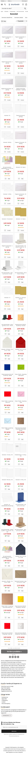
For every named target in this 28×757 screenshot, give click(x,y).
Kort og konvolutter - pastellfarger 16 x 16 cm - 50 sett (7, 557)
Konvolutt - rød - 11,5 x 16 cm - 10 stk (20, 350)
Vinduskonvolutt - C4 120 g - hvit (21, 455)
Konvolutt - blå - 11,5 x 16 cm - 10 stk (20, 557)
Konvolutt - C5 (7, 297)
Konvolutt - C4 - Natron (20, 219)
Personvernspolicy (6, 703)
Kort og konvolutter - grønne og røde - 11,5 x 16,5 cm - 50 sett (7, 530)
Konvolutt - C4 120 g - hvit (7, 454)
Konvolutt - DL (7, 115)
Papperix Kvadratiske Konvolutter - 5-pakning (21, 89)
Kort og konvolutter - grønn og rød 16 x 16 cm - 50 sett (7, 325)
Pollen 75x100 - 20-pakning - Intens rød (7, 402)
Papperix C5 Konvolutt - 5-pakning (20, 62)
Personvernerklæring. (14, 736)
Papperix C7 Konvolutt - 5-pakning (7, 37)
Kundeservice (5, 697)
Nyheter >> (3, 1)
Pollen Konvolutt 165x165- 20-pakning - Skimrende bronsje (20, 429)
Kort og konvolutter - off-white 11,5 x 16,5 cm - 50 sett (21, 247)
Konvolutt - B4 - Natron (20, 167)
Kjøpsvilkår (4, 699)
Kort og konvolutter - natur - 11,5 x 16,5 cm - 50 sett (21, 530)
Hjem (2, 11)
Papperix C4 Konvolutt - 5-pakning (7, 246)
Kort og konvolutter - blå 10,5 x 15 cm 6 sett (21, 505)
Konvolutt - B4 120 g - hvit (7, 479)
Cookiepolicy (5, 700)
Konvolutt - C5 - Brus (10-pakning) (21, 298)
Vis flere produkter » (14, 651)
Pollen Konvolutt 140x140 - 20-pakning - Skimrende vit (20, 633)
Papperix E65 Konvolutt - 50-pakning (7, 89)
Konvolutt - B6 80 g (7, 142)
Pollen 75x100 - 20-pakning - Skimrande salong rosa (7, 607)
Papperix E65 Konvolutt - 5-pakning (7, 62)
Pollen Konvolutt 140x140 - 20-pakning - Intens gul (20, 607)
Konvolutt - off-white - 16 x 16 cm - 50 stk (7, 582)
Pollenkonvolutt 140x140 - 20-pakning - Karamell (20, 325)
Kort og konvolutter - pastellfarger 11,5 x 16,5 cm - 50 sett (7, 168)
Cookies (3, 702)
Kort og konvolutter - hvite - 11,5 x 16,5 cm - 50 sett (7, 273)
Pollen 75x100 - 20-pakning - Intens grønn (20, 375)
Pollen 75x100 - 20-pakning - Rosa (20, 402)
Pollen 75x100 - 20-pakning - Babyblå (7, 428)
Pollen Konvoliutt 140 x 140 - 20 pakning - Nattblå (7, 375)
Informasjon (24, 1)
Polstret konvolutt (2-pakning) (20, 116)
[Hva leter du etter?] (14, 8)
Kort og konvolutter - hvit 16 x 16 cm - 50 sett (21, 273)
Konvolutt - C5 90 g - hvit (21, 479)
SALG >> (9, 1)
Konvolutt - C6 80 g (7, 194)
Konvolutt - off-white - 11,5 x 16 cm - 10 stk (7, 350)
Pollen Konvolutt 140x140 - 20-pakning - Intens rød (7, 633)
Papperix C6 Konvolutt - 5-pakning (20, 37)
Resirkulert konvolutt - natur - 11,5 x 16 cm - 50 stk (21, 582)
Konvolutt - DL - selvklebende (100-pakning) (7, 505)
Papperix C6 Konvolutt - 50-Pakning (20, 195)
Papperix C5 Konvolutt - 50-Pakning (20, 143)
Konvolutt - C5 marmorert (7, 219)
